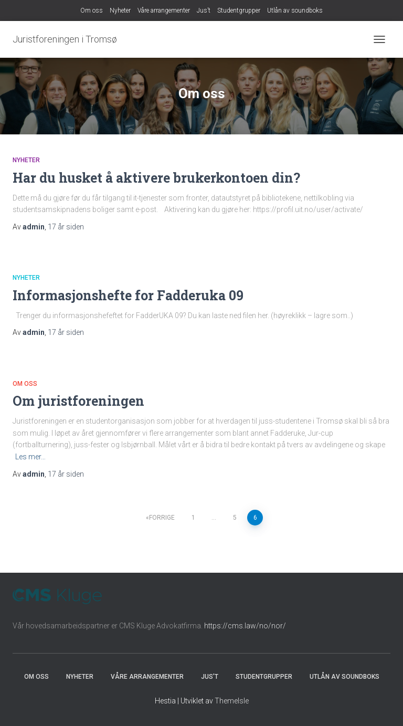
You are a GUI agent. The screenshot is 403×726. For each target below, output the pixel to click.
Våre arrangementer (163, 10)
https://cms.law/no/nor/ (245, 626)
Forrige (162, 517)
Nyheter (120, 10)
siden (66, 227)
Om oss (91, 10)
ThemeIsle (232, 701)
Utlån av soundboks (295, 10)
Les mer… (30, 457)
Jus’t (203, 10)
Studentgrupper (238, 10)
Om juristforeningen (78, 400)
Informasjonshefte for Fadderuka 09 (128, 295)
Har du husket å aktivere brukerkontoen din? (156, 177)
